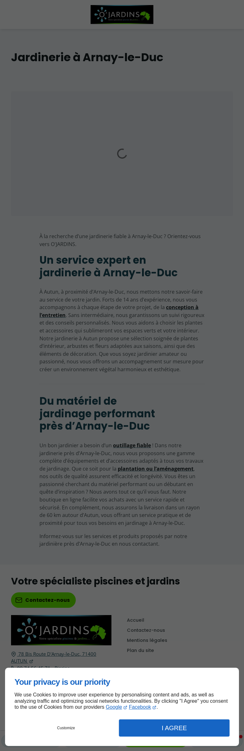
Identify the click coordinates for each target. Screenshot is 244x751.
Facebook (140, 707)
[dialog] (122, 707)
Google (114, 707)
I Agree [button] (174, 728)
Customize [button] (66, 728)
